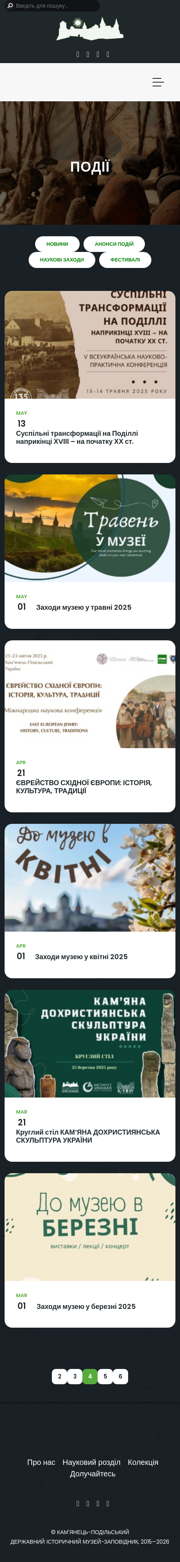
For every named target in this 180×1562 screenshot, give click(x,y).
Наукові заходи (62, 259)
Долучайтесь (93, 1473)
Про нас (41, 1462)
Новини (57, 244)
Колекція (143, 1462)
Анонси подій (114, 244)
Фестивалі (125, 259)
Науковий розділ (92, 1462)
